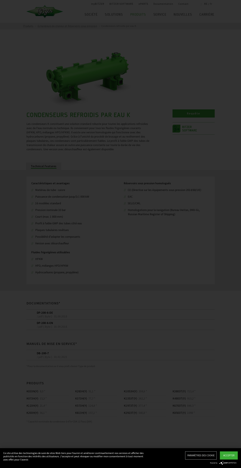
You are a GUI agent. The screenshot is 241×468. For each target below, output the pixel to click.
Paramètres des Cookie (201, 455)
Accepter (229, 455)
